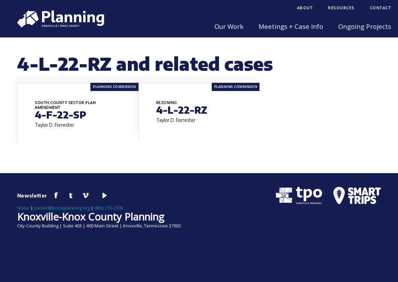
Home (23, 208)
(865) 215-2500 (108, 208)
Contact (380, 7)
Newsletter (32, 195)
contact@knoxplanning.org (62, 208)
